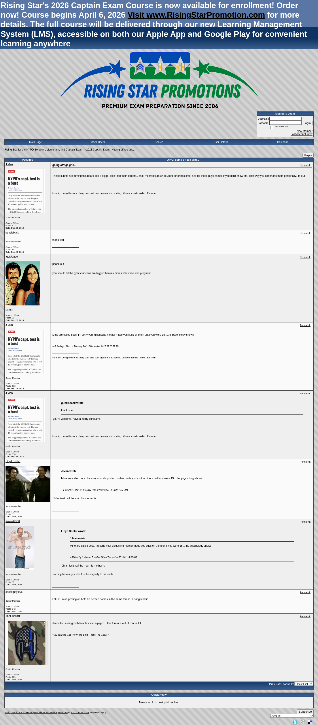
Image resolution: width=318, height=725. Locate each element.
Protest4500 (13, 521)
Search (159, 142)
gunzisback (12, 232)
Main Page (35, 142)
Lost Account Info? (301, 134)
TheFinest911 (14, 616)
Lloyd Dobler (13, 461)
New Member (304, 131)
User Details (221, 142)
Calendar (282, 142)
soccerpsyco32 (14, 591)
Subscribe (305, 711)
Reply (308, 155)
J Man (9, 164)
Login (307, 123)
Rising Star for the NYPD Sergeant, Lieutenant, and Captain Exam (43, 149)
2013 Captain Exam (98, 149)
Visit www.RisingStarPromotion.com (196, 14)
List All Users (97, 142)
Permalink (305, 165)
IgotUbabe (12, 256)
